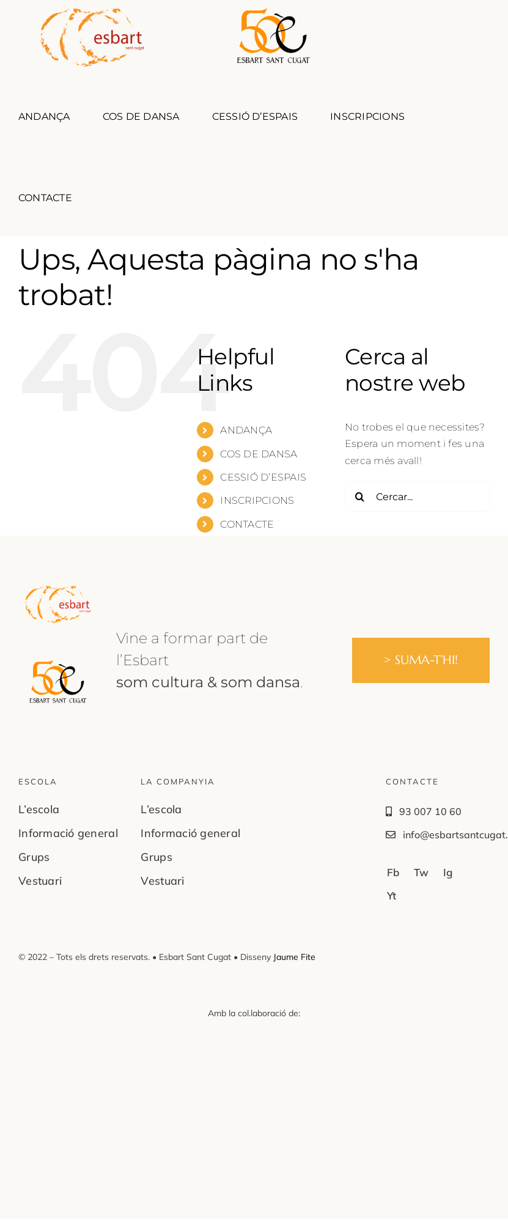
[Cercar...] (417, 496)
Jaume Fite (294, 956)
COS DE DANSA (258, 454)
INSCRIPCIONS (257, 500)
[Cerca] (360, 496)
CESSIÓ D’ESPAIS (263, 477)
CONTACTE (247, 524)
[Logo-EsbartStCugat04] (58, 590)
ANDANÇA (246, 430)
